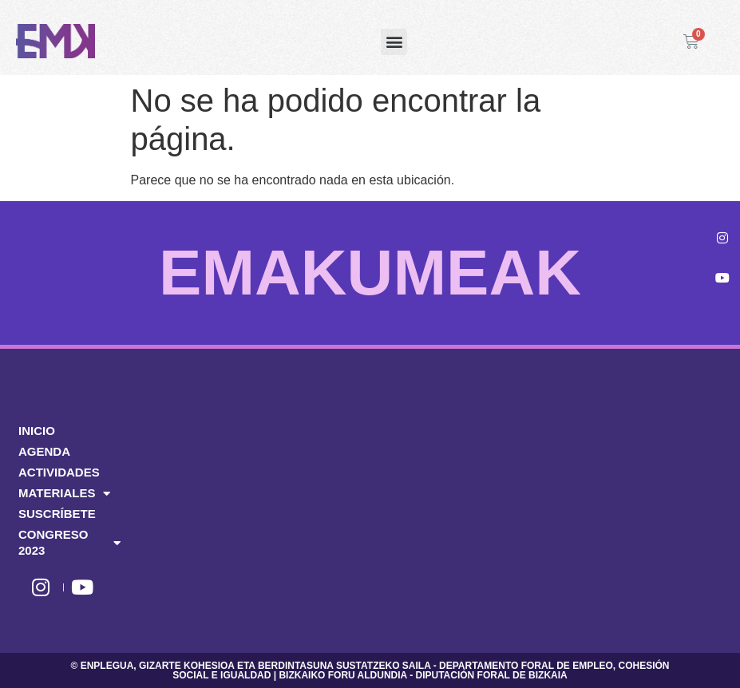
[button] (394, 42)
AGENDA (44, 451)
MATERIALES (64, 493)
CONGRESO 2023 (69, 542)
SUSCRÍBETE (57, 513)
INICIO (36, 430)
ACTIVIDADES (59, 472)
